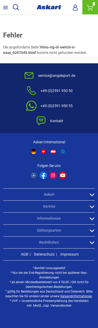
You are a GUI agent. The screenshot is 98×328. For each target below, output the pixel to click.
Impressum (69, 254)
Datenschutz (44, 254)
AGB (24, 254)
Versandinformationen (76, 296)
